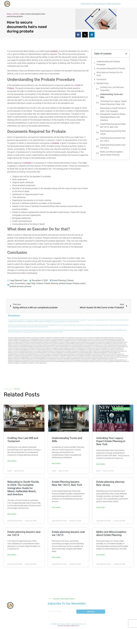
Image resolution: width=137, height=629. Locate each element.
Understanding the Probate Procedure (108, 63)
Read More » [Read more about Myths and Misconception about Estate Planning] (101, 555)
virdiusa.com (17, 345)
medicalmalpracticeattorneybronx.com (76, 343)
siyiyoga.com (76, 357)
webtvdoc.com (11, 342)
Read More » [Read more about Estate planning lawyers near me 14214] (12, 555)
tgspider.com (74, 342)
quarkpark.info (112, 361)
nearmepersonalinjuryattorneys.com (69, 355)
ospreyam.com (94, 342)
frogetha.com (35, 340)
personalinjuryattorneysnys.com (15, 360)
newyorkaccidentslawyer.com (42, 358)
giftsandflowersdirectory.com (28, 351)
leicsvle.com (48, 360)
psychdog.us (90, 351)
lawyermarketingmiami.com (51, 345)
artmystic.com (100, 361)
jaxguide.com (112, 345)
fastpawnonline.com (59, 349)
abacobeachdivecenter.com (86, 340)
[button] (78, 34)
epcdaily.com (106, 349)
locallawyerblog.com (19, 343)
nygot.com (33, 361)
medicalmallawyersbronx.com (82, 345)
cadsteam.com (48, 348)
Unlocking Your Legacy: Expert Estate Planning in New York (113, 102)
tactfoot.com (126, 361)
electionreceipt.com (87, 358)
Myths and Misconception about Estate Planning (111, 153)
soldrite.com (69, 357)
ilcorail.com (17, 352)
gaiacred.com (17, 357)
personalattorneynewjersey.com (109, 337)
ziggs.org (38, 361)
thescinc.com (92, 339)
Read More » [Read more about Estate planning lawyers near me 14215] (56, 557)
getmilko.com (82, 357)
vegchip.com (64, 337)
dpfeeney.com (73, 354)
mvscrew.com (115, 342)
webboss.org (11, 345)
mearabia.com (92, 349)
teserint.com (11, 357)
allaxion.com (93, 345)
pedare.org (78, 337)
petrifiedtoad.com (54, 342)
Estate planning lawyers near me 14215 (112, 146)
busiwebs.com (54, 360)
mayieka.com (42, 340)
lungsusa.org (25, 358)
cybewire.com (17, 351)
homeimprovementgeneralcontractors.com (43, 357)
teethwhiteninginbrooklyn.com (87, 352)
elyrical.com (76, 340)
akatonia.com (11, 352)
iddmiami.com (19, 363)
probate (54, 51)
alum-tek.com (50, 343)
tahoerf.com (49, 340)
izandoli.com (42, 360)
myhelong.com (89, 357)
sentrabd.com (40, 342)
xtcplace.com (100, 360)
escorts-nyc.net (35, 349)
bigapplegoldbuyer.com (27, 357)
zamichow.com (96, 340)
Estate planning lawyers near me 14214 (112, 139)
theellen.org (62, 348)
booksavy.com (74, 348)
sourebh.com (62, 342)
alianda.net (16, 337)
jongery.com (29, 340)
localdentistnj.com (71, 337)
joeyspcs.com (97, 354)
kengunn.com (61, 339)
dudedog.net (23, 340)
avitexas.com (91, 348)
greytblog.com (53, 358)
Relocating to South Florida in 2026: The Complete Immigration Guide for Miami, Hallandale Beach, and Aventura (113, 114)
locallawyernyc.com (105, 354)
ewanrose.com (70, 361)
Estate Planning (59, 280)
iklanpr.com (17, 340)
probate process (17, 286)
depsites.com (95, 358)
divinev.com (42, 345)
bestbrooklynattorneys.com (48, 346)
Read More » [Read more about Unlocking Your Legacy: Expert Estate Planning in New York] (101, 464)
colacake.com (22, 354)
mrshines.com (58, 346)
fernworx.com (103, 340)
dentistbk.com (11, 355)
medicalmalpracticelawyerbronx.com (30, 345)
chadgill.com (43, 337)
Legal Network (75, 625)
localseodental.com (105, 348)
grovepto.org (87, 361)
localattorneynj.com (87, 360)
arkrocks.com (124, 357)
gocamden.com (109, 343)
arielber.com (124, 351)
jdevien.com (68, 348)
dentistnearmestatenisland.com (27, 346)
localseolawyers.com (90, 346)
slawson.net (55, 339)
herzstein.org (115, 340)
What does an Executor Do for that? (110, 74)
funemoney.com (27, 360)
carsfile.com (43, 354)
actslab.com (11, 340)
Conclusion (101, 79)
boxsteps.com (77, 351)
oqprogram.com (18, 339)
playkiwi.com (32, 355)
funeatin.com (63, 357)
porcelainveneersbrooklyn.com (109, 339)
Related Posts (103, 83)
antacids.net (101, 342)
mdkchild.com (49, 337)
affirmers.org (74, 360)
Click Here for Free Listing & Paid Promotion (101, 3)
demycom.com (86, 342)
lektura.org (80, 342)
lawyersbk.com (120, 349)
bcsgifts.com (11, 346)
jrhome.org (68, 360)
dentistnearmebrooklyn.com (43, 352)
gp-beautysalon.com (62, 351)
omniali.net (23, 342)
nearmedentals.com (81, 354)
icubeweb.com (114, 354)
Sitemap (60, 625)
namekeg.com (55, 340)
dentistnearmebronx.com (92, 343)
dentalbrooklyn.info (82, 348)
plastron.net (17, 346)
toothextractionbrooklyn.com (98, 355)
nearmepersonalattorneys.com (72, 352)
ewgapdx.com (55, 348)
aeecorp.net (11, 337)
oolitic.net (29, 342)
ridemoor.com (11, 349)
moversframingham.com (114, 352)
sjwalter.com (116, 346)
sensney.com (99, 339)
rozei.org (109, 340)
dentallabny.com (61, 352)
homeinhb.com (90, 354)
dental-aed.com (63, 343)
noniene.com (121, 340)
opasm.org (101, 358)
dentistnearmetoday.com (83, 339)
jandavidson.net (18, 361)
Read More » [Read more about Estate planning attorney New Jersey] (101, 507)
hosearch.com (39, 355)
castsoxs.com (113, 348)
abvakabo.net (98, 337)
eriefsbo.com (125, 355)
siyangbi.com (119, 355)
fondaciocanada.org (47, 355)
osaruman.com (105, 345)
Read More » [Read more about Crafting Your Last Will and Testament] (12, 461)
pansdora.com (11, 358)
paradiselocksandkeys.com (32, 354)
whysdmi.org (98, 346)
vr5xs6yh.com (120, 348)
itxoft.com (37, 363)
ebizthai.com (97, 348)
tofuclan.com (56, 357)
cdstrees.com (26, 363)
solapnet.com (49, 354)
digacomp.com (69, 340)
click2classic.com (56, 355)
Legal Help (30, 283)
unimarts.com (28, 343)
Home (9, 14)
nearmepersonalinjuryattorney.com (101, 357)
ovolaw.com (60, 358)
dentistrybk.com (116, 351)
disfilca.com (93, 361)
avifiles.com (121, 354)
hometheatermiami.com (121, 360)
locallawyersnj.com (41, 343)
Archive (16, 14)
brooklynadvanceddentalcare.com (23, 349)
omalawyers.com (26, 348)
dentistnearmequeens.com (78, 346)
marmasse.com (11, 363)
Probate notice (79, 283)
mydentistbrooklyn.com (13, 354)
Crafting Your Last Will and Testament (112, 89)
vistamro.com (53, 361)
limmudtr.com (18, 358)
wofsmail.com (11, 348)
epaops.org (112, 360)
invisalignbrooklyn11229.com (85, 355)
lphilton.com (98, 345)
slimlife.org (34, 342)
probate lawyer (65, 283)
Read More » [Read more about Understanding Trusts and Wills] (56, 463)
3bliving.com (83, 351)
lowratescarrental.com (106, 346)
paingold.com (119, 361)
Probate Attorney (51, 283)
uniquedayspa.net (45, 361)
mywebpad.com (108, 342)
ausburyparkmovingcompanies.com (61, 354)
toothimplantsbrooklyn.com (70, 349)
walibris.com (113, 357)
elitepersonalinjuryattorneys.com (28, 352)
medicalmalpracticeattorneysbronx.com (72, 358)
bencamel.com (25, 355)
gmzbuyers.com (41, 348)
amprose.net (116, 343)
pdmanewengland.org (61, 361)
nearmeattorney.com (67, 346)
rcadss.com (107, 358)
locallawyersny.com (110, 355)
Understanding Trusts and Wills (111, 95)
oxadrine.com (70, 351)
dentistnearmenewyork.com (49, 351)
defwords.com (101, 343)
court (12, 283)
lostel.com (31, 363)
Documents (20, 283)
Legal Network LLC (78, 624)
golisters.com (31, 358)
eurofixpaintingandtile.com (106, 351)
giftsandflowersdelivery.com (26, 337)
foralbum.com (96, 351)
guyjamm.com (120, 339)
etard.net (118, 357)
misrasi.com (34, 343)
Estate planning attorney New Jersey (113, 132)
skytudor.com (62, 340)
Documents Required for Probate (111, 68)
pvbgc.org (79, 360)
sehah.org (94, 360)
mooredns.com (39, 351)
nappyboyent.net (27, 361)
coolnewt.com (61, 360)
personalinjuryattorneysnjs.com (46, 349)
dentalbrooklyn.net (123, 346)
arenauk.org (18, 342)
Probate (70, 280)
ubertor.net (56, 343)
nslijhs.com (68, 342)
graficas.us (120, 337)
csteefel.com (11, 339)
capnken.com (36, 337)
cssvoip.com (124, 345)
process (28, 286)
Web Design (66, 625)
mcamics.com (122, 343)
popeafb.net (38, 346)
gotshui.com (11, 343)
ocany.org (106, 361)
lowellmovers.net (123, 342)
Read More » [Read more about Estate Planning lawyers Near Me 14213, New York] (56, 507)
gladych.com (47, 342)
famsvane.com (53, 352)
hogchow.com (26, 339)
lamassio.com (113, 358)
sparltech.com (43, 363)
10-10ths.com (92, 337)
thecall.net (118, 345)
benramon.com (34, 360)
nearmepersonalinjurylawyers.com (66, 345)
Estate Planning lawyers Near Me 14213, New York (113, 125)
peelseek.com (11, 361)
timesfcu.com (113, 349)
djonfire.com (107, 360)
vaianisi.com (11, 351)
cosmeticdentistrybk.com (71, 339)
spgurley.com (18, 348)
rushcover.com (85, 337)
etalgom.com (33, 348)
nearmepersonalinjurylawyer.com (37, 339)
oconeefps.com (57, 337)
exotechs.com (49, 339)
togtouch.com (99, 349)
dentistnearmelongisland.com (101, 352)
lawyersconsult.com (79, 361)
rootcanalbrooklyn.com (82, 349)
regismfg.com (18, 355)
